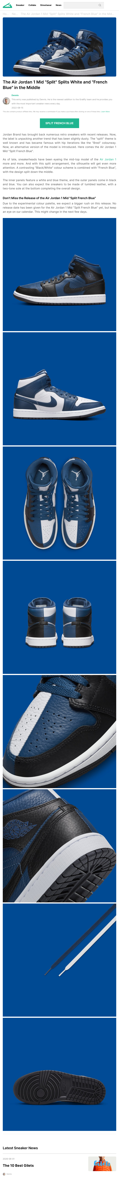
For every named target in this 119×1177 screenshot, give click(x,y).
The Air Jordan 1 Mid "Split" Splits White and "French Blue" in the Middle (68, 14)
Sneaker (20, 5)
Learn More (105, 112)
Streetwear (46, 5)
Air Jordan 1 (108, 159)
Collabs (32, 5)
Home (6, 14)
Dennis (15, 95)
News (58, 5)
